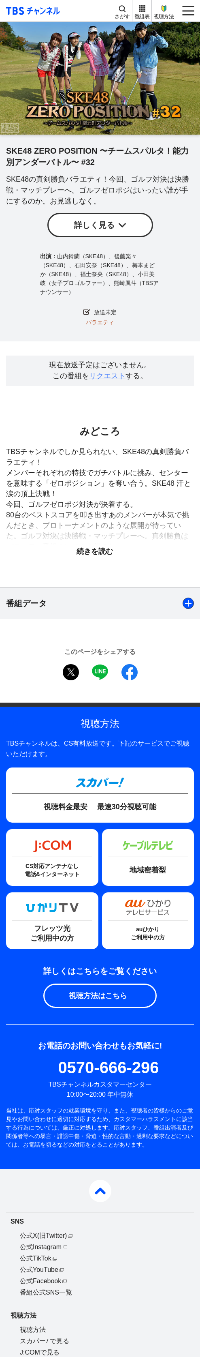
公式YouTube (39, 1269)
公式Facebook (40, 1281)
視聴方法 (164, 16)
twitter (71, 672)
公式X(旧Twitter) (43, 1235)
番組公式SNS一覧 (46, 1292)
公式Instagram (41, 1246)
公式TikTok (35, 1258)
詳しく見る (94, 225)
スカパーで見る (44, 1341)
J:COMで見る (40, 1352)
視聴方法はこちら (98, 996)
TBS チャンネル (32, 10)
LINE (100, 672)
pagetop (100, 1191)
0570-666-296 (108, 1067)
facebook (129, 672)
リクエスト (107, 376)
